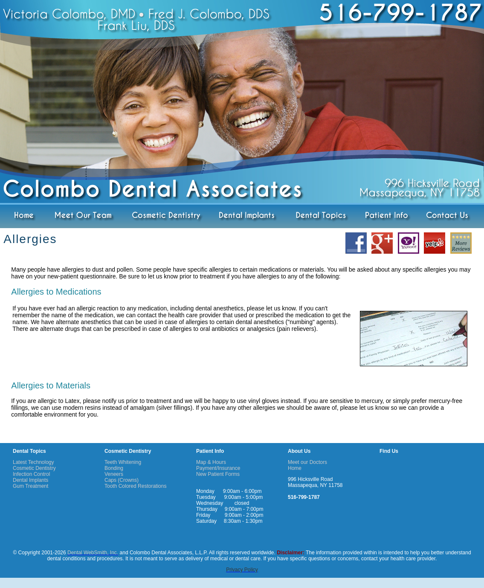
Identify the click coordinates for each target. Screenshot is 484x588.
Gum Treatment (30, 486)
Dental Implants (30, 480)
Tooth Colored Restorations (135, 486)
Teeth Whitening (122, 462)
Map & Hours (211, 462)
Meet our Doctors (307, 462)
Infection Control (31, 474)
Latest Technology (33, 462)
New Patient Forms (218, 474)
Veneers (113, 474)
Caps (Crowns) (121, 480)
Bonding (113, 468)
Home (294, 468)
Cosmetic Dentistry (34, 468)
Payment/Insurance (218, 468)
